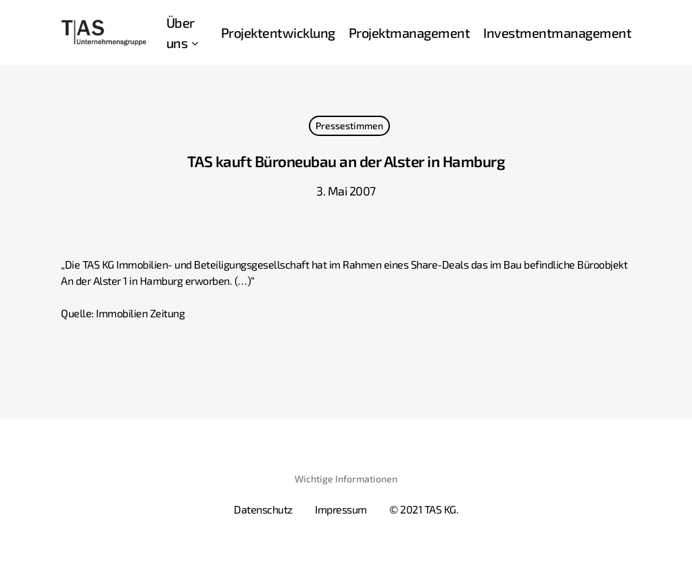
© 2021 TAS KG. (423, 509)
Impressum (341, 509)
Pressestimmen (349, 125)
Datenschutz (263, 509)
